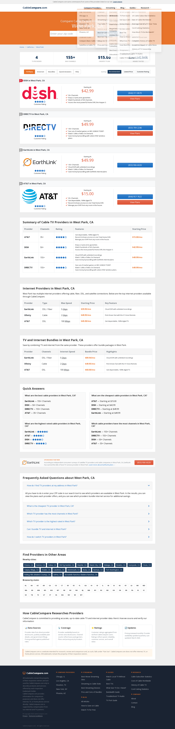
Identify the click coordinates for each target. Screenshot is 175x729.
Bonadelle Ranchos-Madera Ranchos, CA (81, 574)
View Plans (135, 98)
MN (38, 590)
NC (101, 590)
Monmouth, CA (74, 570)
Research (145, 8)
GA (86, 585)
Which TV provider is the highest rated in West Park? (51, 521)
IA (114, 585)
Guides (133, 8)
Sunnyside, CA (134, 565)
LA (131, 585)
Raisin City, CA (95, 565)
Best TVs (109, 684)
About (133, 698)
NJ (82, 590)
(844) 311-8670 (135, 93)
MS (45, 590)
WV (69, 595)
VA (56, 595)
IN (108, 585)
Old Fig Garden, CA (66, 565)
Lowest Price (128, 72)
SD (26, 595)
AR (44, 585)
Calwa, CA (52, 565)
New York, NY (61, 689)
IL (102, 585)
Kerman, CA (98, 570)
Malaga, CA (108, 565)
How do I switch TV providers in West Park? (47, 537)
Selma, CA (57, 574)
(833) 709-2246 (135, 127)
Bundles (51, 72)
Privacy (25, 716)
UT (44, 595)
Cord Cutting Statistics (140, 689)
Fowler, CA (46, 570)
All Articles (85, 701)
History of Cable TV (139, 685)
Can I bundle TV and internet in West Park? (46, 529)
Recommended (114, 72)
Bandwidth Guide (113, 692)
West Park (40, 47)
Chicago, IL (60, 676)
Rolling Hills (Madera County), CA (37, 574)
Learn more (117, 2)
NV (70, 590)
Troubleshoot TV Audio (115, 696)
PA (132, 590)
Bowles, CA (120, 565)
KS (120, 585)
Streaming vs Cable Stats (91, 684)
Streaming (111, 8)
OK (120, 590)
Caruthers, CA (58, 570)
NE (64, 590)
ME (137, 585)
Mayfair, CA (81, 565)
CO (56, 585)
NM (89, 590)
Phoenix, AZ (61, 693)
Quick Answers (65, 72)
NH (76, 590)
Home (22, 47)
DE (68, 585)
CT (62, 585)
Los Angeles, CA (62, 681)
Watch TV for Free (88, 710)
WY (81, 595)
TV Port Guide (111, 700)
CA (50, 585)
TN (32, 595)
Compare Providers (93, 8)
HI (91, 585)
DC (74, 585)
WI (75, 595)
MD (144, 585)
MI (32, 590)
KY (125, 585)
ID (97, 585)
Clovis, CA (147, 565)
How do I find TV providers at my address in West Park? (52, 485)
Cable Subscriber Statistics (141, 676)
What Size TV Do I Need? (116, 688)
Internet (40, 72)
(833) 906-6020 (135, 165)
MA (26, 590)
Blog (123, 8)
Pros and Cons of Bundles (91, 692)
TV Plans (29, 72)
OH (114, 590)
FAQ (77, 72)
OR (126, 590)
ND (107, 590)
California (30, 47)
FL (79, 585)
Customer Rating (143, 72)
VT (50, 595)
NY (95, 590)
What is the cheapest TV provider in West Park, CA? (50, 506)
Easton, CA (40, 565)
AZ (38, 585)
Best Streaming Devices (90, 688)
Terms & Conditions (36, 716)
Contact (134, 703)
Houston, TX (61, 685)
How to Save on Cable (90, 705)
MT (58, 590)
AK (32, 585)
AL (26, 585)
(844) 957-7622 (135, 196)
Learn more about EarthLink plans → (102, 465)
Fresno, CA (28, 565)
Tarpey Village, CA (31, 570)
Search (108, 33)
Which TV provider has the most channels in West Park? (52, 513)
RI (138, 590)
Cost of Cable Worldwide (141, 681)
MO (51, 590)
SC (144, 590)
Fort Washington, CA (114, 570)
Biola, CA (86, 570)
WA (62, 595)
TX (38, 595)
